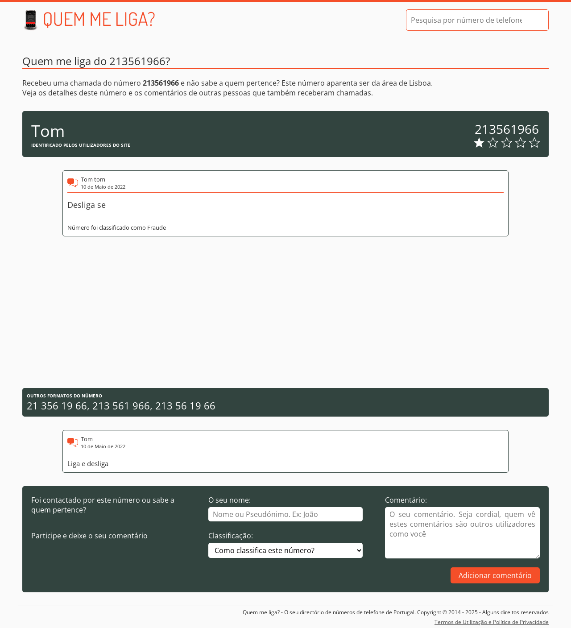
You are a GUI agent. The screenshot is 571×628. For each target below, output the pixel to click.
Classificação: (230, 536)
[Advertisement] (285, 312)
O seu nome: (229, 500)
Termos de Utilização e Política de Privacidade (491, 622)
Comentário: (406, 500)
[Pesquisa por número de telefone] (466, 20)
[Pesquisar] (534, 20)
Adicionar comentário (495, 575)
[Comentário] (462, 532)
